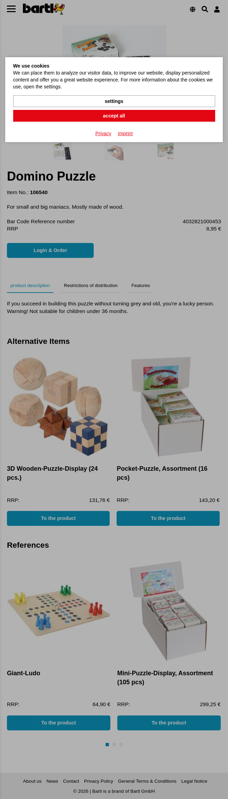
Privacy (103, 133)
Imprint (125, 133)
